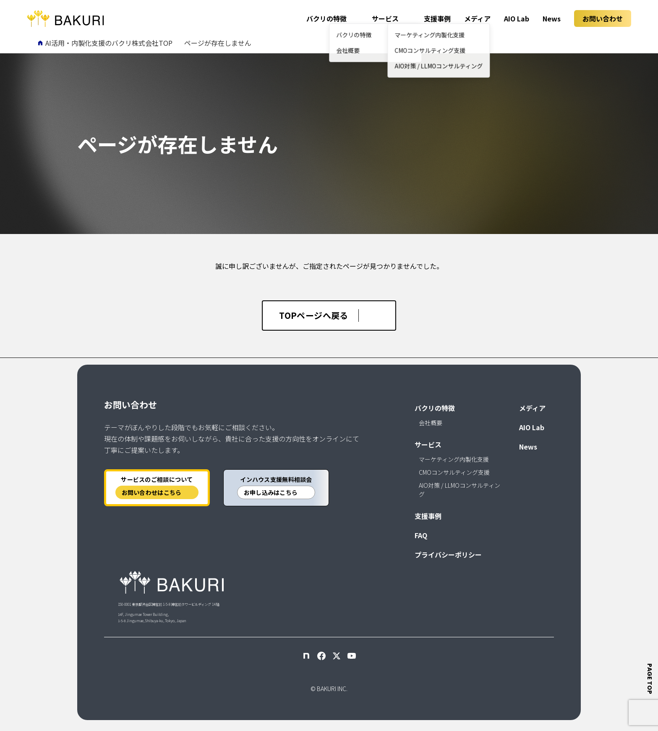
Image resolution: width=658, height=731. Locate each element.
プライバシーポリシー (448, 554)
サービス (385, 18)
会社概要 (430, 422)
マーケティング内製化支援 (454, 459)
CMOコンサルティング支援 (454, 472)
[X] (337, 656)
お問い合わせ (602, 18)
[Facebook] (321, 656)
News (552, 18)
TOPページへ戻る (313, 315)
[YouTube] (352, 656)
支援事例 (437, 18)
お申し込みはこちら (271, 492)
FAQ (421, 535)
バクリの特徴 (326, 18)
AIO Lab (516, 18)
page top (650, 678)
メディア (477, 18)
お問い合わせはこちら (152, 492)
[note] (306, 656)
